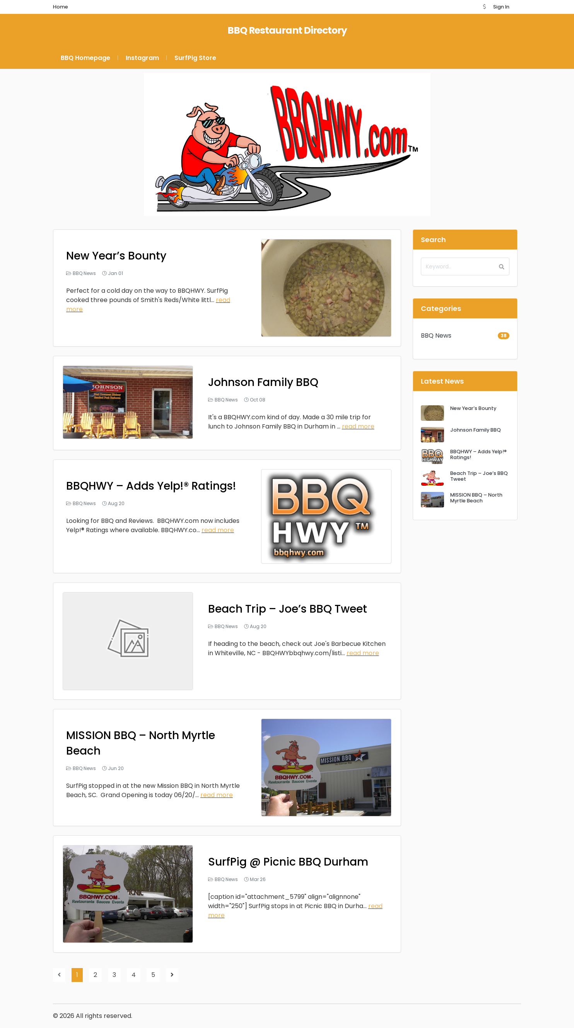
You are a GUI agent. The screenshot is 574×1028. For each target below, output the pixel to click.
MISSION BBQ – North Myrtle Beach (476, 498)
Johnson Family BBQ (263, 382)
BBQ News (84, 273)
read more (358, 426)
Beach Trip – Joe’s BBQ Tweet (287, 608)
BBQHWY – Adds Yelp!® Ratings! (151, 486)
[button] (484, 6)
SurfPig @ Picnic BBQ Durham (288, 861)
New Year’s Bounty (116, 255)
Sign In (501, 6)
